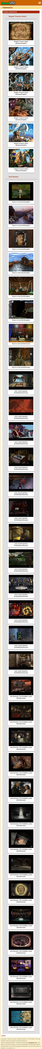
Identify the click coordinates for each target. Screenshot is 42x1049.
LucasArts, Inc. (32, 1042)
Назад (3, 1035)
